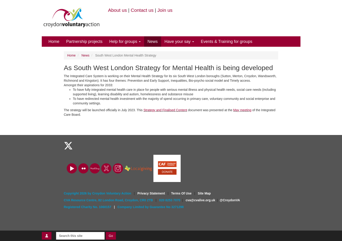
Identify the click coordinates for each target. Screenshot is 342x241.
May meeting (242, 110)
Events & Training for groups (226, 41)
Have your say (179, 41)
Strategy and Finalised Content (165, 110)
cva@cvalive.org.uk (200, 200)
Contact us (142, 10)
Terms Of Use (181, 193)
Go (111, 236)
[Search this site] (80, 236)
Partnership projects (84, 41)
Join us (165, 10)
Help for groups (125, 41)
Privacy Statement (151, 193)
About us (117, 10)
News (153, 41)
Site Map (204, 193)
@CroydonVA (230, 200)
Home (54, 41)
